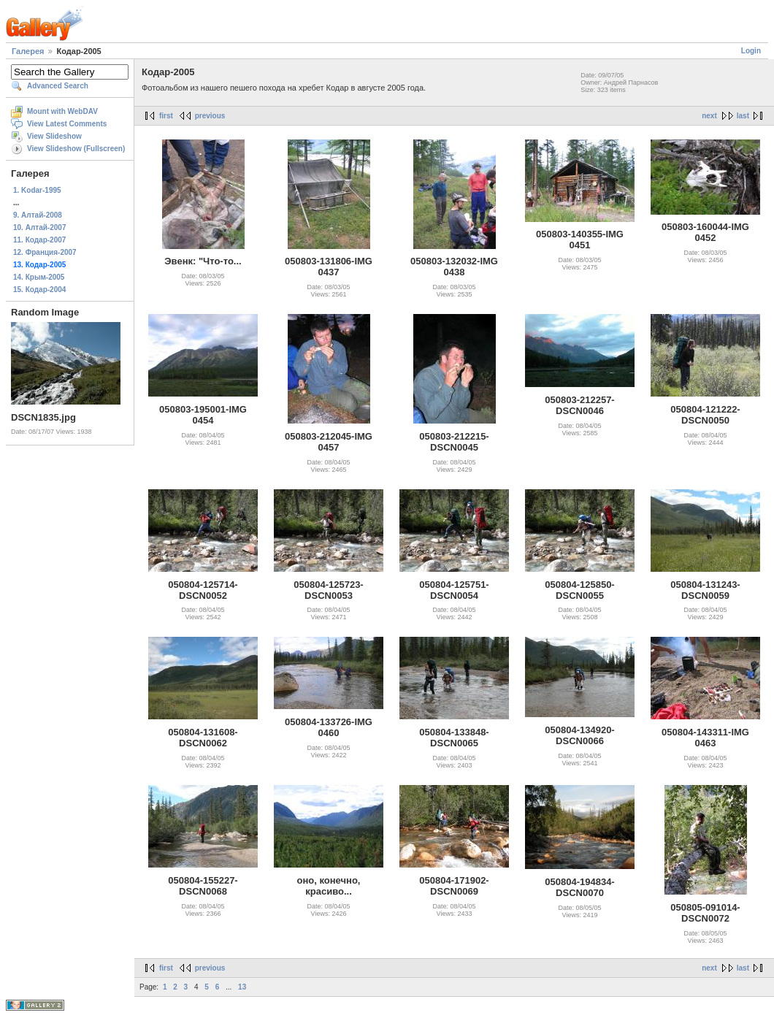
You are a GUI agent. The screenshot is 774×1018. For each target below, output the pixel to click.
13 (242, 987)
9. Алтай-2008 (37, 215)
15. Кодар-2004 (39, 290)
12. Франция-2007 (45, 252)
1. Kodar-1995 (37, 190)
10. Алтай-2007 (39, 227)
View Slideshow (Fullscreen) (76, 149)
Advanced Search (57, 86)
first (166, 116)
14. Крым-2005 (38, 277)
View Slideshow (54, 136)
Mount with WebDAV (62, 111)
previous (210, 116)
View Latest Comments (67, 124)
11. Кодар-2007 (39, 240)
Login (751, 51)
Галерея (28, 51)
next (709, 116)
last (743, 116)
